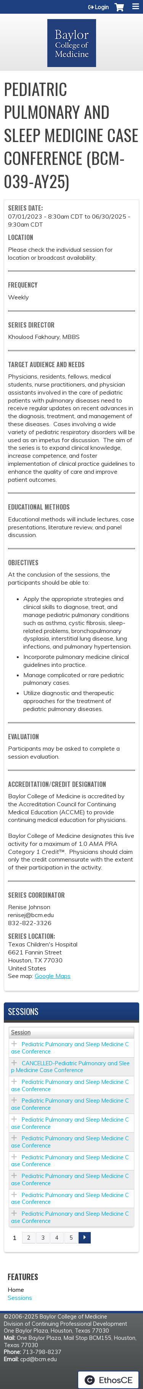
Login (102, 7)
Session (21, 1032)
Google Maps (53, 976)
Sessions (20, 1297)
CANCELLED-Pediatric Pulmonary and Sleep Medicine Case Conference (70, 1067)
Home (16, 1289)
